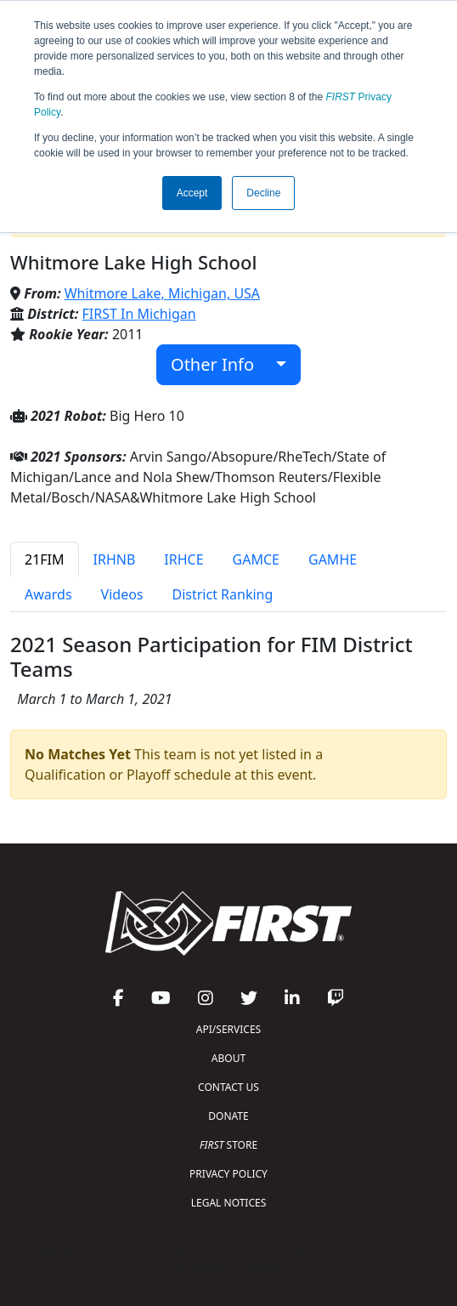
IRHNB (114, 559)
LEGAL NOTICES (229, 1202)
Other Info (221, 364)
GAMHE (332, 559)
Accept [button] (192, 193)
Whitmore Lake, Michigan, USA (162, 293)
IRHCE (183, 559)
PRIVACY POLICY (228, 1174)
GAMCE (256, 559)
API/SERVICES (228, 1029)
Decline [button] (263, 193)
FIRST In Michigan (139, 313)
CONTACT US (228, 1087)
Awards (48, 594)
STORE (228, 1145)
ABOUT (228, 1058)
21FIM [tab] (45, 559)
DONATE (228, 1116)
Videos (122, 594)
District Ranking (223, 594)
